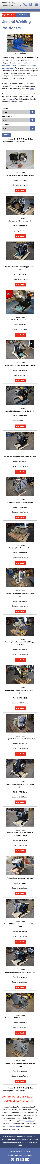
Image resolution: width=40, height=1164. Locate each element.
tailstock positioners (18, 65)
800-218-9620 (8, 1142)
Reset (6, 134)
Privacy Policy (15, 1151)
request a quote (14, 1126)
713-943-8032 (20, 1142)
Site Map (27, 1151)
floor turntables (16, 63)
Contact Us (23, 15)
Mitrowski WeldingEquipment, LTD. (8, 4)
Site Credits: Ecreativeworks (21, 1155)
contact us (11, 99)
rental (32, 89)
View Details (20, 190)
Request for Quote (8, 15)
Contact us (29, 1121)
